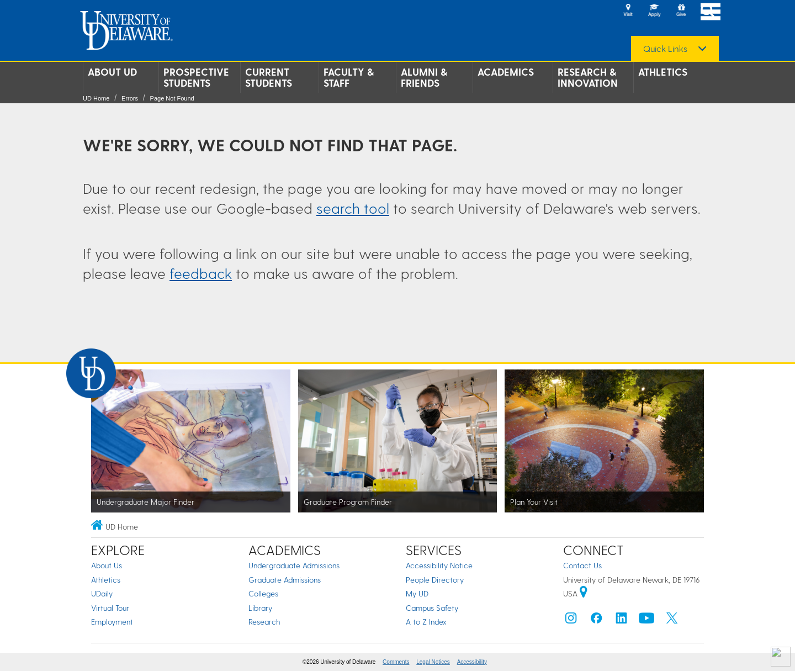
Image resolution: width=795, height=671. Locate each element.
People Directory (435, 579)
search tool (352, 207)
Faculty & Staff (349, 77)
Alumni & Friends (424, 77)
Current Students (268, 77)
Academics (506, 71)
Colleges (263, 593)
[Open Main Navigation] (710, 11)
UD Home (96, 98)
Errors (129, 98)
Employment (112, 621)
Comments (396, 662)
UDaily (102, 593)
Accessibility (472, 662)
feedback (200, 273)
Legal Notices (433, 662)
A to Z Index (426, 621)
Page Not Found (172, 98)
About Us (106, 565)
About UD (112, 71)
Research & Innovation (588, 77)
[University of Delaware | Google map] (583, 593)
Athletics (662, 71)
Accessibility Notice (439, 565)
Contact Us (582, 565)
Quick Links (665, 49)
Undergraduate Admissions (294, 565)
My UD (417, 593)
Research (264, 621)
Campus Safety (432, 607)
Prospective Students (196, 77)
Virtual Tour (110, 607)
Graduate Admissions (284, 579)
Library (260, 607)
